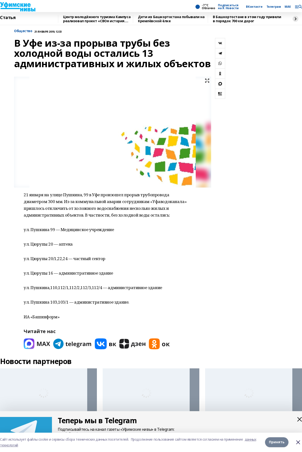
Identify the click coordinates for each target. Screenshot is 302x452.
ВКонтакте (254, 6)
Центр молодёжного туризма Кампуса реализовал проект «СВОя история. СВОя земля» (96, 19)
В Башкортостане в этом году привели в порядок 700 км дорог (247, 19)
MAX (288, 6)
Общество (23, 31)
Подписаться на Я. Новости (228, 7)
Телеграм (273, 6)
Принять (277, 442)
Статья (7, 17)
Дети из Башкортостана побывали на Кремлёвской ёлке (171, 19)
